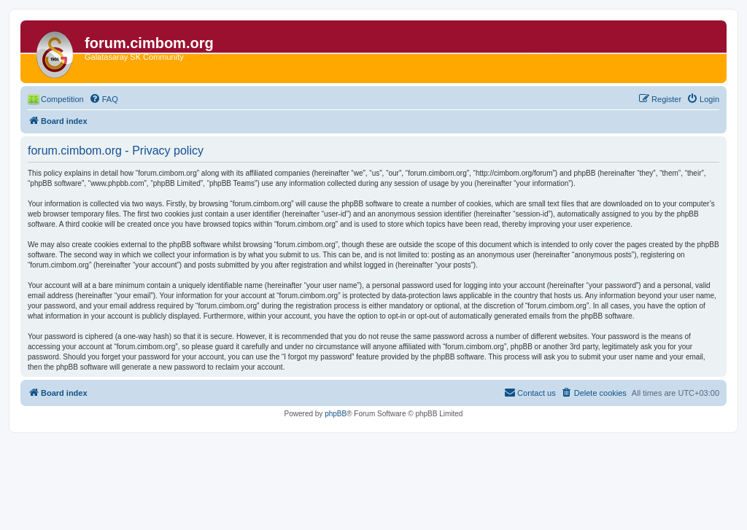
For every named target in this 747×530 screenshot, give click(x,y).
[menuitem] (103, 99)
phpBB (336, 414)
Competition (62, 99)
